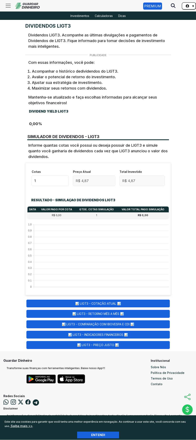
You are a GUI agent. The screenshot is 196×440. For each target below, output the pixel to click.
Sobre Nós (158, 367)
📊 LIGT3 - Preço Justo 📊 (98, 345)
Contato (156, 384)
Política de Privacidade (167, 373)
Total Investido (130, 171)
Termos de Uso (162, 378)
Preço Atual (82, 171)
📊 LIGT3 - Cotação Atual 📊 (98, 303)
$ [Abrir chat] (187, 409)
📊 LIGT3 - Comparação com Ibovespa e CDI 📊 (98, 324)
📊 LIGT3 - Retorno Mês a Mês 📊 (98, 314)
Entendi (98, 435)
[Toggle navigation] (8, 6)
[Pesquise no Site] (173, 6)
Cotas (36, 171)
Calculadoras (104, 16)
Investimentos (79, 16)
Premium (152, 6)
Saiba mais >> (21, 426)
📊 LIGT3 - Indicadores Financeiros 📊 (98, 334)
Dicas (122, 16)
